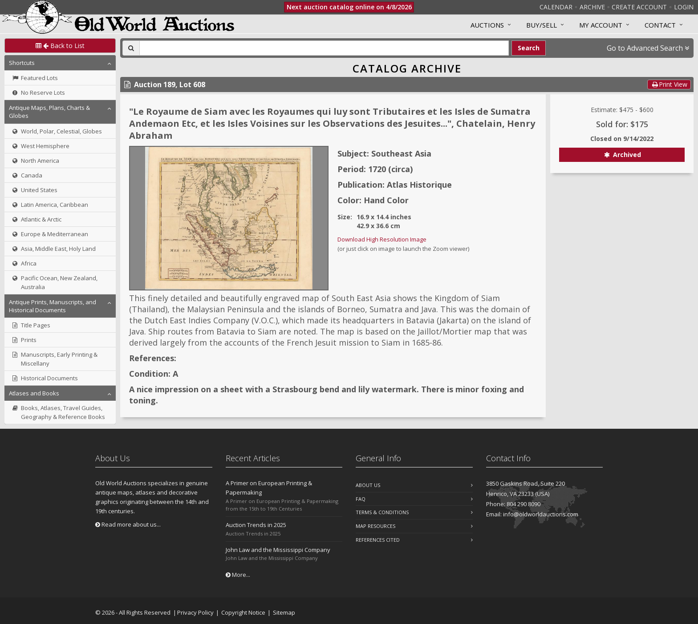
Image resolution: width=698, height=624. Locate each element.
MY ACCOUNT (600, 24)
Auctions (487, 24)
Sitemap (284, 612)
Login (684, 7)
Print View (669, 84)
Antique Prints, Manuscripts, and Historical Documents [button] (52, 306)
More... (238, 575)
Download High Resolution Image (381, 239)
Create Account (639, 7)
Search (529, 48)
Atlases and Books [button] (34, 393)
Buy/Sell (541, 24)
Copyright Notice (243, 612)
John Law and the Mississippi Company (278, 550)
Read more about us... (128, 524)
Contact (660, 24)
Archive (592, 7)
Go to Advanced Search (648, 48)
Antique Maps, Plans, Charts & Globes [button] (49, 112)
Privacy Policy (195, 612)
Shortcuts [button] (22, 63)
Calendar (556, 7)
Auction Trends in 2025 (256, 525)
